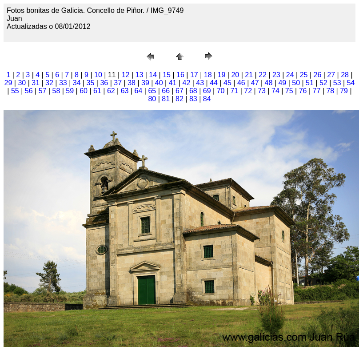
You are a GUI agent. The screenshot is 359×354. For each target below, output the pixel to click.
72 (248, 91)
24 (290, 75)
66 (166, 91)
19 (222, 75)
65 (152, 91)
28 (345, 75)
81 (166, 99)
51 (310, 83)
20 (235, 75)
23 (276, 75)
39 (145, 83)
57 (43, 91)
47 (255, 83)
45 (227, 83)
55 (15, 91)
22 (263, 75)
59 (70, 91)
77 (317, 91)
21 (249, 75)
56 (29, 91)
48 (269, 83)
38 (132, 83)
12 (126, 75)
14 (153, 75)
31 (36, 83)
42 (187, 83)
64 (139, 91)
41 (173, 83)
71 (234, 91)
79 (344, 91)
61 (97, 91)
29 (8, 83)
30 (22, 83)
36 (104, 83)
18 (208, 75)
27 (331, 75)
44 (214, 83)
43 (200, 83)
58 (56, 91)
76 (303, 91)
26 (317, 75)
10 (98, 75)
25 (304, 75)
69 (207, 91)
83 (193, 99)
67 (179, 91)
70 (221, 91)
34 (77, 83)
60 (84, 91)
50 (296, 83)
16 (180, 75)
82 (179, 99)
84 (207, 99)
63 (125, 91)
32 (49, 83)
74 (275, 91)
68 (193, 91)
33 (63, 83)
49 (282, 83)
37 (118, 83)
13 (140, 75)
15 (167, 75)
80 (152, 99)
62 (111, 91)
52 (323, 83)
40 (159, 83)
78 (330, 91)
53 (337, 83)
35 (91, 83)
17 (194, 75)
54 (351, 83)
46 (241, 83)
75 (289, 91)
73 (262, 91)
